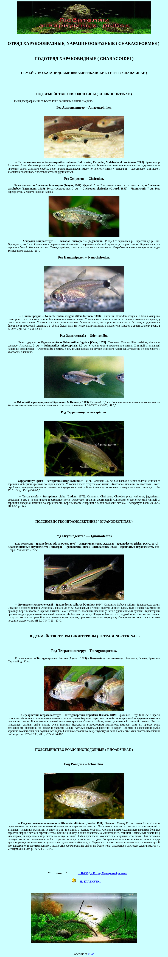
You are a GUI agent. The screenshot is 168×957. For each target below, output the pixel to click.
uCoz (91, 953)
